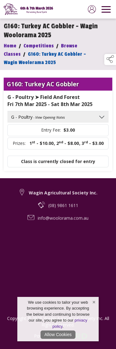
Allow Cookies (58, 334)
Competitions (39, 47)
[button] (110, 59)
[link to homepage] (29, 9)
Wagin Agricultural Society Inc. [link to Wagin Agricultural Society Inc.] (63, 195)
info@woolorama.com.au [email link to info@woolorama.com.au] (63, 220)
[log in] (92, 9)
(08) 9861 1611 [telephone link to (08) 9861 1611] (63, 208)
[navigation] (106, 9)
